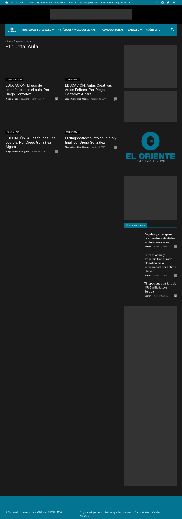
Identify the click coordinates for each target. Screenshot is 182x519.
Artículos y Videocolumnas (78, 29)
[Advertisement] (91, 14)
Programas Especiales (37, 29)
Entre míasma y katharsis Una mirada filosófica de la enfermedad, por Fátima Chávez (160, 263)
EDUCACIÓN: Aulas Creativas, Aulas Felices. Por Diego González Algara (89, 89)
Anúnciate (60, 2)
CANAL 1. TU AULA (14, 79)
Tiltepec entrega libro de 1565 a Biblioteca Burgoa (160, 287)
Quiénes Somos (44, 2)
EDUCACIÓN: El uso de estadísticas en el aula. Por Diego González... (27, 89)
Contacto (72, 2)
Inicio (31, 2)
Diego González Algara (17, 98)
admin (147, 246)
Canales (135, 29)
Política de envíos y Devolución (115, 2)
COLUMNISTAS (72, 79)
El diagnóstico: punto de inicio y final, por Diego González (90, 140)
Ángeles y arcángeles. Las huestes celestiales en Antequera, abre (159, 238)
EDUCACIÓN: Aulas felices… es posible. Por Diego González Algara (30, 142)
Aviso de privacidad (89, 2)
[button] (172, 30)
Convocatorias (113, 29)
